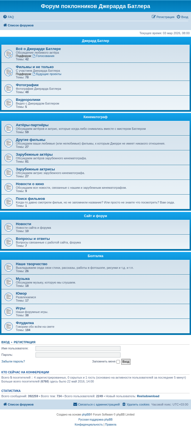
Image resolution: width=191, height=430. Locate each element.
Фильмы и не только (35, 67)
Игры (20, 308)
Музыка (23, 279)
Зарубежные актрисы (35, 169)
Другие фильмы (30, 140)
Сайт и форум (95, 216)
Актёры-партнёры (32, 125)
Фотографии (27, 85)
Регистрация (25, 342)
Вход (5, 342)
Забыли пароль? (13, 361)
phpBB (86, 414)
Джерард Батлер (95, 41)
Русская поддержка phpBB (95, 419)
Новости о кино (30, 184)
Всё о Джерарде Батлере (38, 49)
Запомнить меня (106, 362)
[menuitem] (8, 17)
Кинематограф (95, 117)
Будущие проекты (46, 74)
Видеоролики (28, 100)
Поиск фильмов (30, 199)
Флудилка (25, 323)
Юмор (21, 293)
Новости (23, 224)
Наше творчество (31, 264)
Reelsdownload (148, 396)
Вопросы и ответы (33, 239)
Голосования (43, 56)
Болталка (95, 256)
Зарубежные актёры (34, 154)
